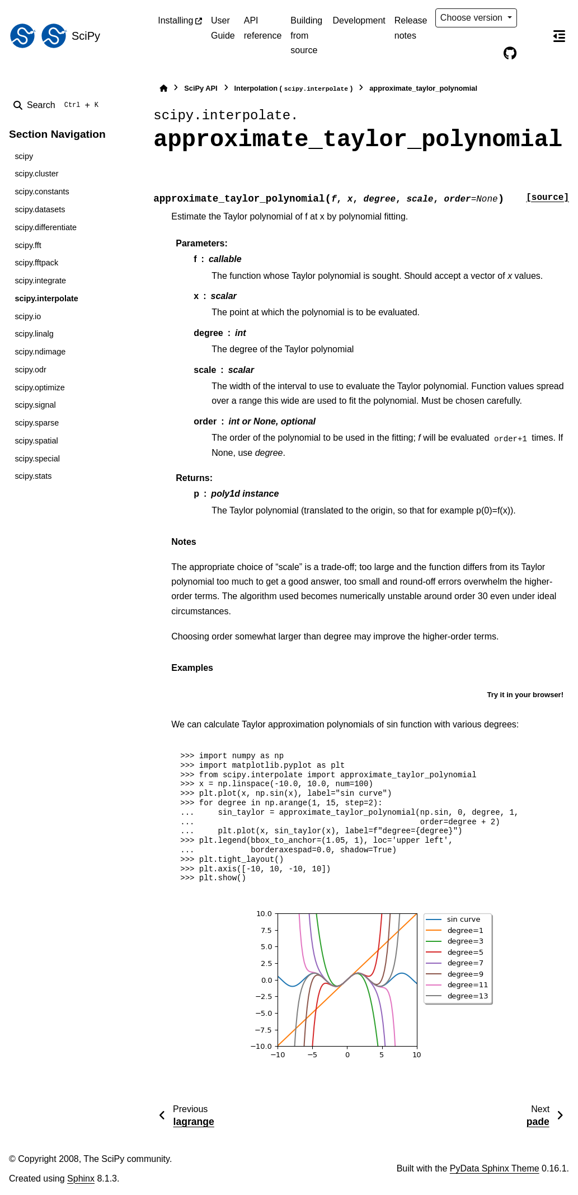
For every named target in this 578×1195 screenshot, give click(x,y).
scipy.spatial (36, 440)
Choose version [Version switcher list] (472, 17)
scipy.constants (42, 191)
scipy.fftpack (36, 262)
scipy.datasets (40, 209)
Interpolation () (293, 89)
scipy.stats (33, 476)
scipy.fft (28, 245)
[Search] (58, 105)
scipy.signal (35, 404)
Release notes (410, 28)
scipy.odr (30, 369)
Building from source (306, 35)
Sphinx (81, 1178)
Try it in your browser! (525, 694)
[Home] (163, 88)
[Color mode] (533, 17)
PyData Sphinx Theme (494, 1168)
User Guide (223, 28)
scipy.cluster (36, 173)
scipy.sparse (37, 422)
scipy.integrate (40, 280)
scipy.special (37, 458)
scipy (24, 156)
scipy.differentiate (46, 227)
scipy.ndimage (40, 351)
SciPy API (200, 88)
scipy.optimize (39, 387)
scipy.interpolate (46, 298)
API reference (263, 28)
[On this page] (559, 35)
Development (359, 20)
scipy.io (28, 316)
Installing (175, 20)
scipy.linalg (34, 333)
